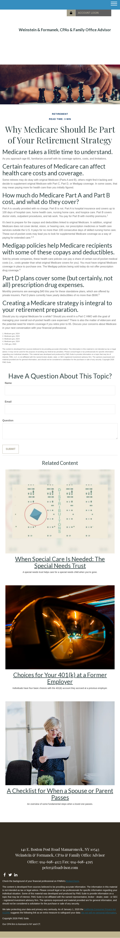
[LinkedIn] (16, 874)
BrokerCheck (72, 881)
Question (7, 420)
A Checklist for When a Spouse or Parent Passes (60, 794)
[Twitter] (10, 874)
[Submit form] (10, 449)
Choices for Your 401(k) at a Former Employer (60, 678)
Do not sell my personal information (98, 912)
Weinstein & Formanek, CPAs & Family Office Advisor (65, 29)
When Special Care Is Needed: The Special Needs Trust (60, 562)
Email (8, 401)
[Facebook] (4, 874)
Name (8, 383)
